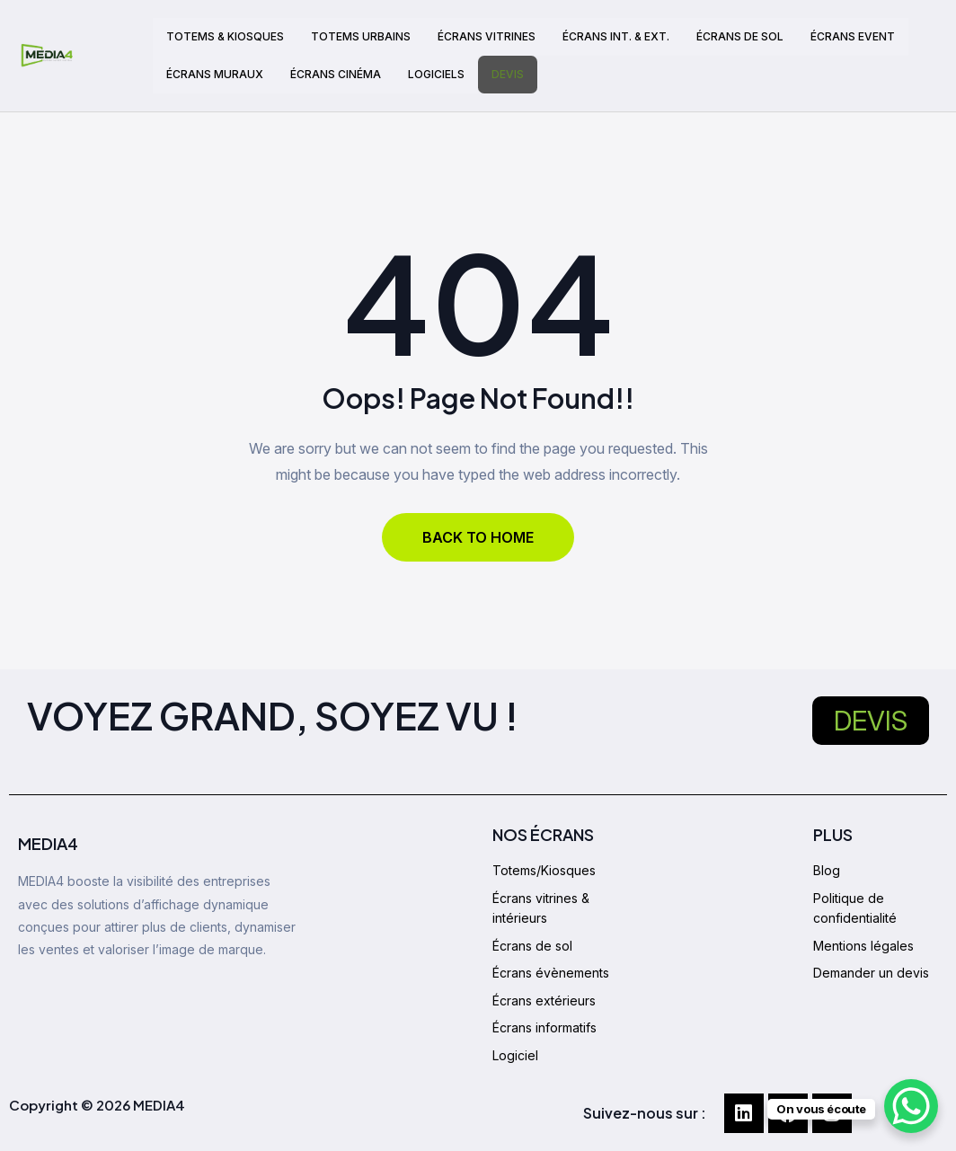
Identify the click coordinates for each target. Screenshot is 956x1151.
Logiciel (515, 1055)
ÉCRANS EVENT (852, 36)
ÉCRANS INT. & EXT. (615, 36)
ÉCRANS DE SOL (739, 36)
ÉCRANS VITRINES (487, 36)
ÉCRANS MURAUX (214, 74)
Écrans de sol (532, 945)
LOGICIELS (436, 74)
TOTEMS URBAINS (361, 36)
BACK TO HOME (478, 537)
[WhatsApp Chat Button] (911, 1106)
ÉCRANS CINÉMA (335, 74)
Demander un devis (871, 972)
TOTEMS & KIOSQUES (225, 36)
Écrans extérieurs (544, 1000)
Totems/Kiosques (544, 870)
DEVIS (507, 74)
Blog (826, 870)
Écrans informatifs (544, 1027)
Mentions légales (863, 945)
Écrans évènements (550, 972)
